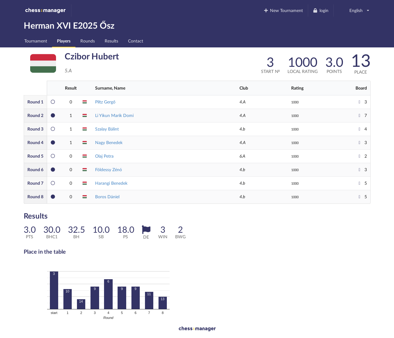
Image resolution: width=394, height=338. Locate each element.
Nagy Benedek (109, 142)
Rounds (87, 40)
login (320, 10)
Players (63, 40)
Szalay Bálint (107, 128)
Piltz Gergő (105, 101)
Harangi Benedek (111, 183)
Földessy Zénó (108, 169)
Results (111, 40)
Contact (135, 40)
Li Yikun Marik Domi (114, 115)
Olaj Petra (104, 156)
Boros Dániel (107, 196)
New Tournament (283, 10)
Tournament (35, 40)
